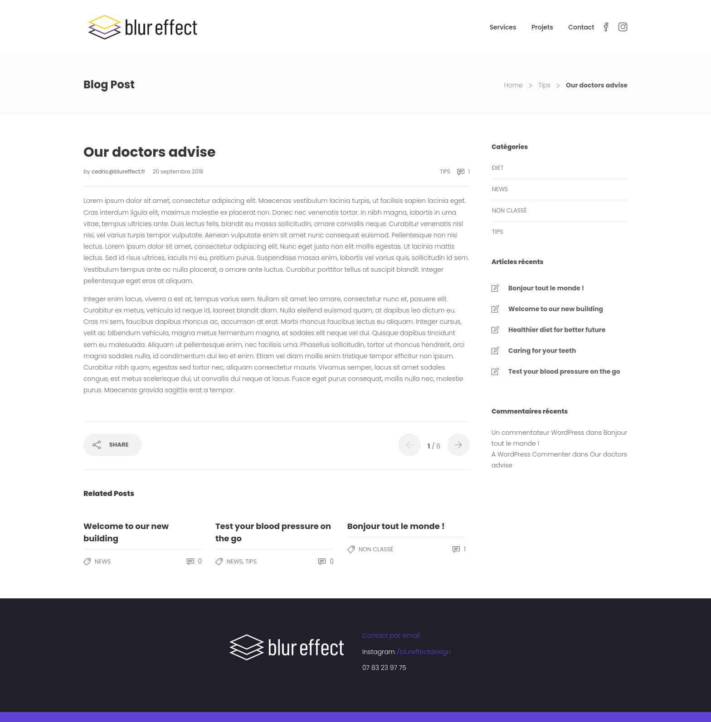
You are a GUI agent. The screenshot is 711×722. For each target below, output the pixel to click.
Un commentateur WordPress (538, 432)
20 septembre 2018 (177, 171)
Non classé (376, 549)
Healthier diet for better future (556, 329)
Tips (544, 85)
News (103, 561)
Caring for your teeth (542, 350)
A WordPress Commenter (531, 454)
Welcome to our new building (555, 308)
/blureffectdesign (424, 651)
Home (513, 85)
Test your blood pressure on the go (564, 371)
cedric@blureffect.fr (119, 171)
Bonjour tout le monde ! (546, 288)
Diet (497, 168)
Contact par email (391, 635)
